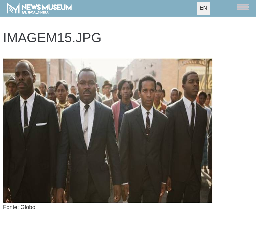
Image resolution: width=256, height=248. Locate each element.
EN (203, 8)
